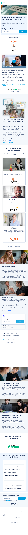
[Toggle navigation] (26, 3)
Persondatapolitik (8, 531)
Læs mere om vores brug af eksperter (14, 255)
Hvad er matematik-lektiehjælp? (10, 472)
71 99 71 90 (7, 35)
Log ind (2, 1)
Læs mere (11, 142)
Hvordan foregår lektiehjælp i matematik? (12, 478)
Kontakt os (21, 531)
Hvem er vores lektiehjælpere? (10, 482)
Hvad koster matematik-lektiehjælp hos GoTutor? (14, 475)
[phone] (10, 32)
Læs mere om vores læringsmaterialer (11, 144)
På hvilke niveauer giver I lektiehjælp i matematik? (14, 488)
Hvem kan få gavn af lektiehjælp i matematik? (13, 498)
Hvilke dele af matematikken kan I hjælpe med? (13, 491)
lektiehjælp (9, 126)
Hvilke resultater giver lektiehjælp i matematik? (13, 494)
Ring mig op (22, 32)
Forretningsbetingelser (15, 531)
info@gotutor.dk (18, 527)
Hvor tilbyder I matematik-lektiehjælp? (12, 485)
